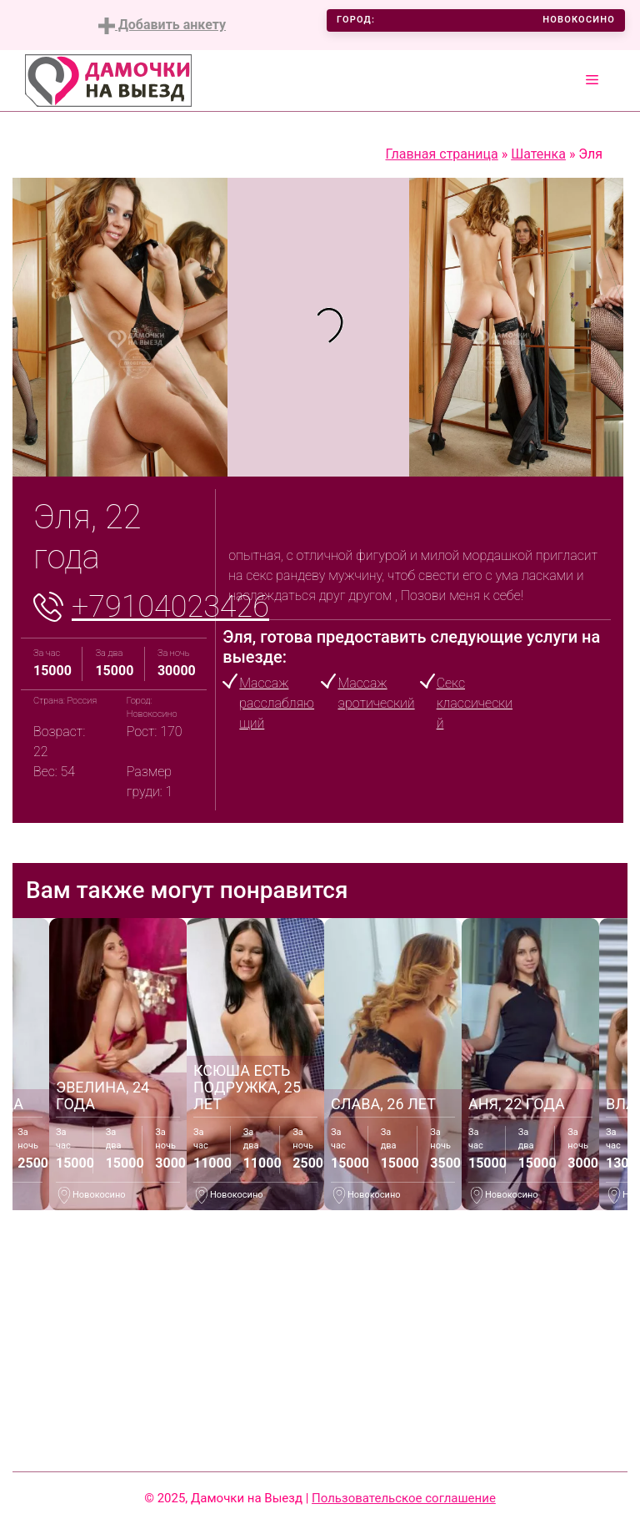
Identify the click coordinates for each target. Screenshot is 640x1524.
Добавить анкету (162, 25)
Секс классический (474, 703)
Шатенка (538, 154)
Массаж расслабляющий (276, 703)
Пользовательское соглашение (404, 1498)
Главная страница (442, 154)
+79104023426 (170, 606)
